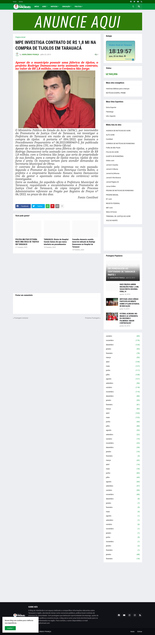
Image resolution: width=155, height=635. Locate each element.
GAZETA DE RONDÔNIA (114, 156)
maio (123, 366)
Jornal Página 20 (112, 182)
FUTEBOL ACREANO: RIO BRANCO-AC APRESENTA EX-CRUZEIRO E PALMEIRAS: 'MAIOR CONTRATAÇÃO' (129, 318)
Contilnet (109, 139)
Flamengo (109, 112)
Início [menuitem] (36, 6)
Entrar (21, 2)
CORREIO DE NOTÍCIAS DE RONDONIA (120, 143)
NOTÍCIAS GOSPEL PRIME (116, 93)
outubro (123, 336)
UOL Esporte (110, 116)
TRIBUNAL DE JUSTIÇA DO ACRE (118, 216)
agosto (123, 379)
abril (123, 362)
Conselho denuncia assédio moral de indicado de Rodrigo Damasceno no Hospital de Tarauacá (83, 243)
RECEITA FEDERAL (113, 203)
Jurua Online (111, 186)
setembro (123, 383)
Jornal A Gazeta (112, 165)
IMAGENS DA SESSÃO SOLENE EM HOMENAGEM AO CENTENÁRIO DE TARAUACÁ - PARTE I (123, 270)
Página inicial (20, 37)
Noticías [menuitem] (54, 6)
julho (123, 375)
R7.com (109, 199)
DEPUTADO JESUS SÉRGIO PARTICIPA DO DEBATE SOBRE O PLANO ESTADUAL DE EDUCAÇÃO (129, 302)
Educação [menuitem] (66, 6)
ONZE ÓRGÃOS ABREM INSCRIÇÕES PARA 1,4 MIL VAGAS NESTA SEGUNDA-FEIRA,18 (129, 288)
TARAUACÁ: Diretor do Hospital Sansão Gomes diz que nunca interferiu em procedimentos (56, 242)
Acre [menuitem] (44, 6)
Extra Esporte (111, 107)
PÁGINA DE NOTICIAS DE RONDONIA (120, 190)
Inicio (14, 2)
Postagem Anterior (21, 318)
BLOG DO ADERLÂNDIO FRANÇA (39, 631)
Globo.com (110, 161)
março (123, 357)
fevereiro (123, 353)
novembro (123, 340)
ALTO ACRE (110, 135)
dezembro (123, 345)
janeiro (123, 349)
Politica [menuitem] (78, 6)
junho (123, 370)
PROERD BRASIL (112, 195)
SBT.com (109, 208)
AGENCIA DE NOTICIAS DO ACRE (118, 131)
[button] (133, 6)
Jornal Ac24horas (112, 173)
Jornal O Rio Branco (113, 178)
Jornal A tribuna (112, 169)
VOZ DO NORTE (112, 220)
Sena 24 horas (111, 212)
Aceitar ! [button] (10, 628)
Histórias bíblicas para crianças (117, 89)
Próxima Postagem (92, 318)
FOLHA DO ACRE (112, 152)
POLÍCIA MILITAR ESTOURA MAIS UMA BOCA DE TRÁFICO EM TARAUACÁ (27, 242)
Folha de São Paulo (113, 148)
